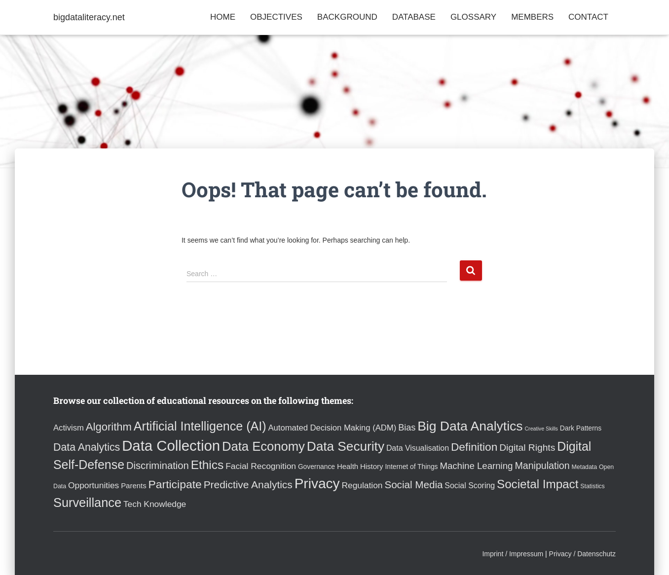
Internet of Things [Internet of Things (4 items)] (411, 466)
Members (532, 17)
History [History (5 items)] (371, 466)
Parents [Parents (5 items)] (133, 485)
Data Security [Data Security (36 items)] (345, 446)
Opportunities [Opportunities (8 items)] (93, 485)
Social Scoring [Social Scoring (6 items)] (470, 485)
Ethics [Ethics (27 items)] (207, 464)
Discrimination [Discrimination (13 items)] (157, 465)
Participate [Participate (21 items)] (175, 484)
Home (222, 17)
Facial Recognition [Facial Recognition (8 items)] (260, 466)
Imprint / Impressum (512, 554)
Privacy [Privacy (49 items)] (317, 483)
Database (414, 17)
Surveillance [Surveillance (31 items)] (87, 502)
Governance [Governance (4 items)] (316, 466)
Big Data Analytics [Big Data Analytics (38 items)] (469, 426)
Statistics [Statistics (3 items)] (592, 486)
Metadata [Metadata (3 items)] (584, 467)
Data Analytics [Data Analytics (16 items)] (86, 447)
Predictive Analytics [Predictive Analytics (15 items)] (248, 484)
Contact (588, 17)
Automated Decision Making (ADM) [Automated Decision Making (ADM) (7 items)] (332, 427)
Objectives (276, 17)
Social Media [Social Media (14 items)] (413, 484)
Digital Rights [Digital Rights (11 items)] (527, 447)
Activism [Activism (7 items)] (68, 427)
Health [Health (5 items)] (347, 466)
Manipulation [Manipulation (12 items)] (542, 465)
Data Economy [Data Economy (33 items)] (263, 446)
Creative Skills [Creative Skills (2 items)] (541, 428)
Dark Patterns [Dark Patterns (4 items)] (580, 428)
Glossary (473, 17)
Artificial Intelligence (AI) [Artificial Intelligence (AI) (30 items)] (200, 426)
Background (347, 17)
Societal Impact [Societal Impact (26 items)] (537, 484)
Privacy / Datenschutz (582, 554)
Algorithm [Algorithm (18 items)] (109, 427)
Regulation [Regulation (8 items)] (361, 485)
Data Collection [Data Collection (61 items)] (171, 445)
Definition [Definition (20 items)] (474, 447)
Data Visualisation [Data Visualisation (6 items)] (417, 448)
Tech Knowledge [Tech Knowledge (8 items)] (154, 504)
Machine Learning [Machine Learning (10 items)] (476, 466)
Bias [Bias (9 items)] (406, 427)
